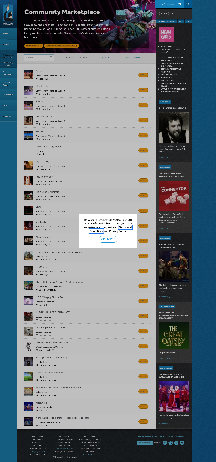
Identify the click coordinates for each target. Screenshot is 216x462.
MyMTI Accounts (167, 4)
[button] (179, 4)
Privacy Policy (117, 231)
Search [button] (188, 4)
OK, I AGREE (108, 239)
